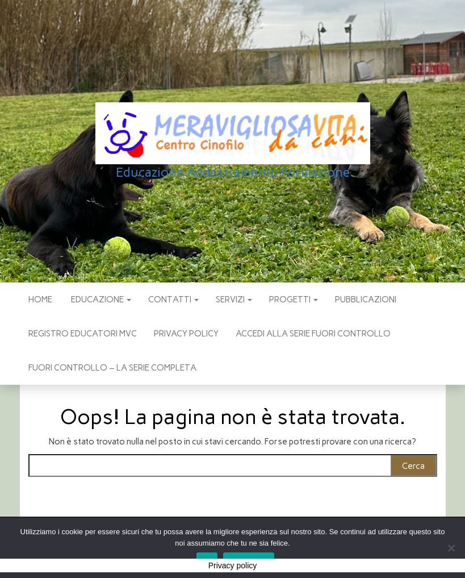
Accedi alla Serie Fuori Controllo (313, 333)
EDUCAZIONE (100, 299)
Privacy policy (186, 333)
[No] (450, 548)
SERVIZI (234, 299)
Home (40, 299)
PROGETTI (293, 299)
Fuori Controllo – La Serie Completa (112, 368)
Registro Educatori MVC (82, 333)
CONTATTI (173, 299)
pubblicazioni (365, 299)
